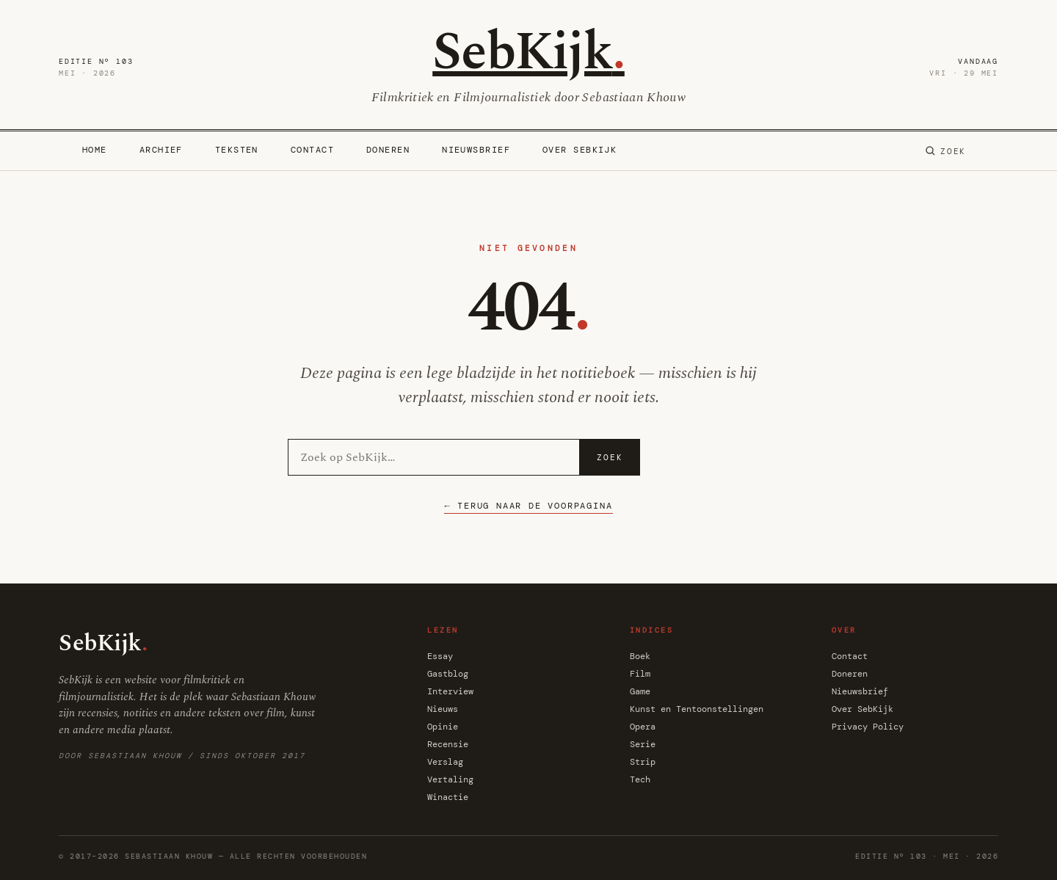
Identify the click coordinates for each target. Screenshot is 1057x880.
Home (94, 150)
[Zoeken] (945, 151)
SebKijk (528, 52)
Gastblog (447, 674)
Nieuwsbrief (476, 150)
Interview (450, 691)
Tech (640, 779)
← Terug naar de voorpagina (528, 506)
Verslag (445, 762)
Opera (642, 726)
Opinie (442, 726)
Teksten (236, 150)
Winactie (447, 797)
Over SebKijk (579, 150)
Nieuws (442, 709)
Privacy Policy (868, 726)
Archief (161, 150)
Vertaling (450, 779)
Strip (642, 762)
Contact (312, 150)
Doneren (388, 150)
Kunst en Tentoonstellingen (696, 709)
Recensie (447, 744)
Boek (640, 656)
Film (640, 674)
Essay (440, 656)
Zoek (610, 457)
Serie (642, 744)
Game (640, 691)
